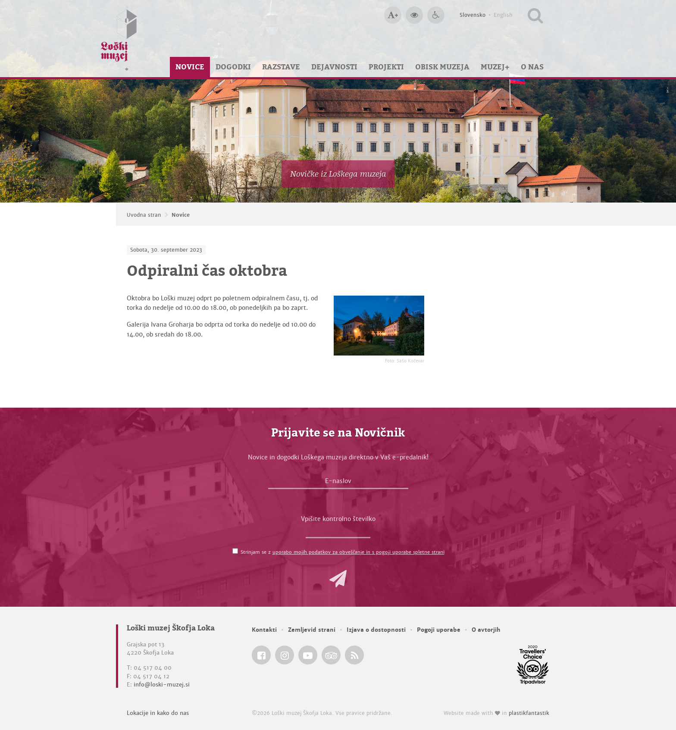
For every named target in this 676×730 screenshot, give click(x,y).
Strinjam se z (342, 552)
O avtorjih (486, 629)
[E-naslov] (338, 483)
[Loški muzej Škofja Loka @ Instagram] (284, 655)
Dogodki (233, 66)
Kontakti (264, 629)
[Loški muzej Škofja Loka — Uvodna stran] (119, 38)
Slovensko (472, 15)
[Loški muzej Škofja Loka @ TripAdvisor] (331, 655)
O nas (532, 66)
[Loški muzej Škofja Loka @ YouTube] (307, 655)
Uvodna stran (144, 215)
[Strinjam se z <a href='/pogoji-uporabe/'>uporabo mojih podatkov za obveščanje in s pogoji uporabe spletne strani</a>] (235, 551)
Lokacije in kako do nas (158, 713)
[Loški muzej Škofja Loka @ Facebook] (261, 655)
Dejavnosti (334, 66)
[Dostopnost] (435, 15)
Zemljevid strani (311, 629)
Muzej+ (495, 66)
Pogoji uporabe (438, 629)
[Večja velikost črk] (392, 15)
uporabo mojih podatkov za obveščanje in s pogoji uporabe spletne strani (358, 552)
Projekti (386, 66)
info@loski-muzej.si (162, 684)
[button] (338, 579)
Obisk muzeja (442, 66)
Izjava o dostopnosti (376, 629)
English (503, 15)
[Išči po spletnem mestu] (535, 15)
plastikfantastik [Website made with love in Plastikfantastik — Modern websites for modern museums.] (529, 713)
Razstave (281, 66)
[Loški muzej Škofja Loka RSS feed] (354, 655)
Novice (189, 66)
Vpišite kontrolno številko (338, 519)
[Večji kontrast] (414, 15)
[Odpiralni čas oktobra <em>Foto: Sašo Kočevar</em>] (379, 326)
